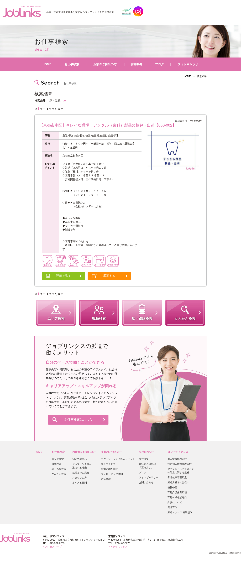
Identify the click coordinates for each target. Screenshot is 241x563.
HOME (47, 64)
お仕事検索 (71, 64)
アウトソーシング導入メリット (118, 459)
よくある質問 (79, 482)
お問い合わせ (146, 482)
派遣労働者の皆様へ (178, 482)
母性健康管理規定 (177, 477)
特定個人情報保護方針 (179, 463)
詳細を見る (63, 275)
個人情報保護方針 (177, 458)
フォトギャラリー (189, 64)
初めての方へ (79, 459)
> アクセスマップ (52, 546)
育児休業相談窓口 (177, 497)
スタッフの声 (79, 477)
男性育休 (172, 507)
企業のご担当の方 (105, 64)
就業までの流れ (80, 472)
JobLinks (22, 11)
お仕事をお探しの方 (84, 451)
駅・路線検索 (59, 468)
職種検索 (56, 463)
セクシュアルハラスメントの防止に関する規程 (181, 470)
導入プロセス (108, 464)
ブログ (159, 64)
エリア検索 (58, 458)
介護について (174, 502)
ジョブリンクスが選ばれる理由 (82, 466)
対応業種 (106, 479)
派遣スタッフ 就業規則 (179, 512)
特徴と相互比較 (109, 469)
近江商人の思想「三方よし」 (147, 465)
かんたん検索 (59, 473)
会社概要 (136, 64)
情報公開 (172, 487)
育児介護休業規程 (177, 492)
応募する (109, 275)
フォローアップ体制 (112, 474)
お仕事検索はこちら (78, 419)
